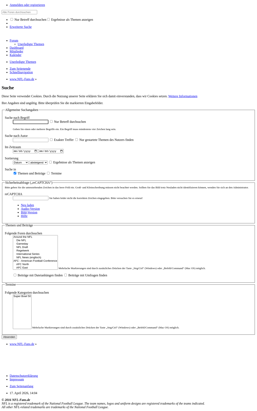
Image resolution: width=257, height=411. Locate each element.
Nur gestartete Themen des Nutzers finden (104, 139)
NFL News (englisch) (35, 258)
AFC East (35, 268)
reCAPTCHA (13, 194)
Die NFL (35, 241)
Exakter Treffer (62, 139)
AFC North (35, 265)
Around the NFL (35, 237)
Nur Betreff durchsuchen (28, 19)
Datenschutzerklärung (24, 376)
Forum (14, 40)
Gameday (35, 244)
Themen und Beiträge (29, 173)
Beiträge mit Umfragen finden (85, 276)
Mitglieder (16, 51)
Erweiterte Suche (21, 27)
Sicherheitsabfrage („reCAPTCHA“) (28, 183)
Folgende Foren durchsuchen (23, 234)
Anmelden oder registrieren (27, 5)
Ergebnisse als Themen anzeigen (70, 19)
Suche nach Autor (16, 135)
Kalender (15, 55)
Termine (54, 173)
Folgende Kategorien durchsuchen (27, 293)
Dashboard (16, 47)
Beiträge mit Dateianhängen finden (38, 276)
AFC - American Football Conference (35, 261)
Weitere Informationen (182, 96)
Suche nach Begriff (17, 117)
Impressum (17, 379)
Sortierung (11, 158)
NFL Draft (35, 248)
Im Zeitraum (13, 147)
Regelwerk (35, 251)
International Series (35, 254)
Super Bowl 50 (22, 296)
